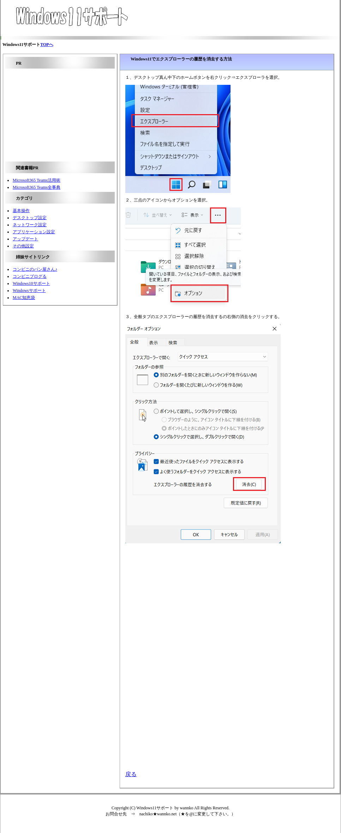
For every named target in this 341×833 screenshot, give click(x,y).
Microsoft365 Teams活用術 (36, 180)
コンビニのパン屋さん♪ (35, 269)
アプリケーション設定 (34, 231)
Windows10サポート (31, 283)
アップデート (25, 238)
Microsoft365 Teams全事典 (36, 187)
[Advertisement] (225, 18)
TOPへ (46, 44)
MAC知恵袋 (24, 297)
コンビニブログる (30, 276)
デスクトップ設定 (30, 217)
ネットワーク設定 (30, 224)
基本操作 (21, 210)
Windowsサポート (29, 290)
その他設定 (23, 246)
